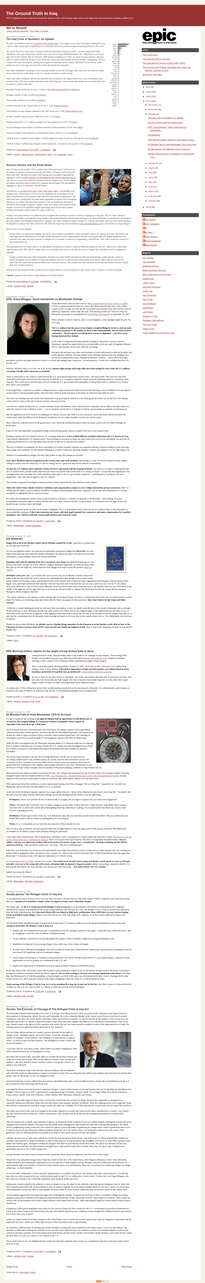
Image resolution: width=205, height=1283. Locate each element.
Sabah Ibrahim (150, 245)
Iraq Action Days (150, 55)
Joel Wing (147, 232)
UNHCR (41, 95)
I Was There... (149, 283)
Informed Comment (151, 287)
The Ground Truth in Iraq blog (156, 59)
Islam (15, 640)
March (151, 191)
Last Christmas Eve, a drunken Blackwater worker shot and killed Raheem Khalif (85, 776)
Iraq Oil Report (149, 295)
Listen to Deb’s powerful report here (96, 672)
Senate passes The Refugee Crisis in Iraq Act (34, 894)
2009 (148, 92)
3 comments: (46, 281)
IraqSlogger (148, 308)
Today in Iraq (148, 328)
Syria (49, 154)
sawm (20, 556)
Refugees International (153, 320)
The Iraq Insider (150, 324)
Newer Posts (12, 1266)
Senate (30, 286)
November (153, 109)
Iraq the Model (149, 303)
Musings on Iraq (150, 316)
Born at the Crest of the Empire (157, 274)
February (152, 196)
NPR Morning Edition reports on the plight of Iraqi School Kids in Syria (50, 651)
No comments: (51, 636)
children (17, 701)
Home (69, 1266)
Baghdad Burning (151, 266)
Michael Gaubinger (152, 241)
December (153, 105)
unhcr (70, 154)
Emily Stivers (149, 219)
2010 (148, 87)
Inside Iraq (147, 291)
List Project (148, 312)
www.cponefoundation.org (90, 223)
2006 (148, 207)
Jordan (16, 154)
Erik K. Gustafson (151, 224)
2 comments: (50, 1251)
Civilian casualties (33, 525)
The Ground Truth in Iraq (31, 13)
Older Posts (126, 1266)
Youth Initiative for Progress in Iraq (158, 333)
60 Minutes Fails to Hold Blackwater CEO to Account (38, 714)
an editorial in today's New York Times (36, 191)
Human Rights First (74, 111)
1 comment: (45, 150)
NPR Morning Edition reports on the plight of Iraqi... (171, 140)
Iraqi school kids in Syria (96, 658)
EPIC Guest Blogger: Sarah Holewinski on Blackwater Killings (44, 299)
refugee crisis (27, 154)
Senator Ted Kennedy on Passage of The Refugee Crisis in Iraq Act (47, 1009)
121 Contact (148, 258)
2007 (148, 101)
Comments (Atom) (27, 1272)
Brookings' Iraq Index (152, 74)
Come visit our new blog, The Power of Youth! (27, 31)
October (152, 114)
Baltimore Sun (61, 105)
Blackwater (18, 525)
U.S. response (59, 154)
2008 (148, 96)
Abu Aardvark (149, 262)
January (152, 201)
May (150, 182)
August (151, 168)
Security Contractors (34, 881)
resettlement (40, 154)
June (150, 177)
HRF (58, 116)
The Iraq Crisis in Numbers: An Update (30, 39)
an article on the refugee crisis (45, 43)
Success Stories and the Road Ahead (29, 165)
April (150, 186)
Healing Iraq (148, 278)
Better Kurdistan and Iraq (154, 270)
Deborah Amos (57, 658)
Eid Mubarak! (14, 538)
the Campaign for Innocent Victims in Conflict (109, 303)
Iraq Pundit (148, 299)
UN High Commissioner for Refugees (63, 89)
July (150, 172)
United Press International (99, 314)
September (153, 163)
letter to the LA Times (25, 861)
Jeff (145, 228)
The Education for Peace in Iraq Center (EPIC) (164, 63)
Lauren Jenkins (150, 236)
